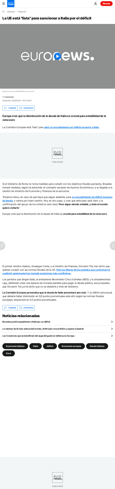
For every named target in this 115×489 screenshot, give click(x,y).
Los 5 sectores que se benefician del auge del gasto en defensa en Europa (38, 335)
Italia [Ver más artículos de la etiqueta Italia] (35, 346)
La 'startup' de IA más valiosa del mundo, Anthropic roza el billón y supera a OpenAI (43, 328)
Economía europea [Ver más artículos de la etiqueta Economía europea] (71, 346)
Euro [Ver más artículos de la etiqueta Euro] (8, 353)
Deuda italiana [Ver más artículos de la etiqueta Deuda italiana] (97, 346)
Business (11, 12)
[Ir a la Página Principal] (10, 3)
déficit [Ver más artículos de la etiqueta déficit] (50, 346)
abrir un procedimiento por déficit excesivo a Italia (71, 127)
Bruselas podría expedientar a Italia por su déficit (26, 321)
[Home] (3, 11)
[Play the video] (57, 56)
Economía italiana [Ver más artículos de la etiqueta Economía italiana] (15, 346)
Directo (106, 3)
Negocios (22, 12)
